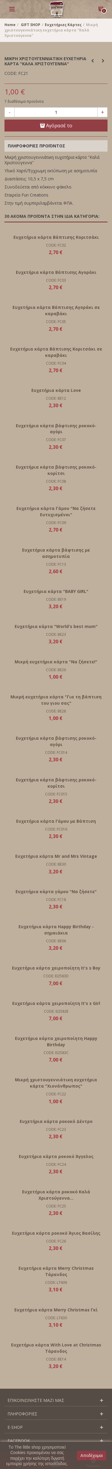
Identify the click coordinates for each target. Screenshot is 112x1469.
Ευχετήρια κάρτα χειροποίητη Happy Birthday (56, 1041)
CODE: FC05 (56, 321)
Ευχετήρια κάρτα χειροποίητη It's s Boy (56, 968)
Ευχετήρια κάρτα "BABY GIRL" (56, 591)
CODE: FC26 (56, 1241)
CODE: (10, 73)
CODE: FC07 (56, 439)
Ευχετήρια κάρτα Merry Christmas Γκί (56, 1310)
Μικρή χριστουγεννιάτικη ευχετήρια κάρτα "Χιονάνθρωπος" (56, 1083)
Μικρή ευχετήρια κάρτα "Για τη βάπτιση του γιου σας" (56, 700)
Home (10, 24)
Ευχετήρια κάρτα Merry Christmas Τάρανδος (56, 1271)
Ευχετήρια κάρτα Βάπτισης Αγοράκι (56, 272)
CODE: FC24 (56, 1164)
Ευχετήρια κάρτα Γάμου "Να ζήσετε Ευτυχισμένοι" (56, 511)
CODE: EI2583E (56, 1011)
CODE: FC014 (56, 752)
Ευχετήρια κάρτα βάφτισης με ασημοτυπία (56, 553)
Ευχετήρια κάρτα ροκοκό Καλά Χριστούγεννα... (56, 1195)
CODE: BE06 (56, 940)
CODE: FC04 (56, 363)
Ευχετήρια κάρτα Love (56, 390)
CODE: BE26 (56, 669)
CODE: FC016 (56, 829)
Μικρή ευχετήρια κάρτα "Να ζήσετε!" (56, 662)
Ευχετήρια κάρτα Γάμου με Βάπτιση (56, 821)
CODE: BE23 (56, 634)
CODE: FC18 (56, 899)
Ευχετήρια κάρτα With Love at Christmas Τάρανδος (56, 1348)
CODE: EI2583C (56, 1052)
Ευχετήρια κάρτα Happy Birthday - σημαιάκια (56, 930)
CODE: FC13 (56, 564)
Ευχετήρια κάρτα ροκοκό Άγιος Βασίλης (56, 1233)
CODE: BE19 (56, 599)
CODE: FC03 (56, 280)
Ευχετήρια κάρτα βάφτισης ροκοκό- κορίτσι (56, 470)
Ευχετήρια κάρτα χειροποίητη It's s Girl (56, 1003)
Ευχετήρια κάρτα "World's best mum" (56, 626)
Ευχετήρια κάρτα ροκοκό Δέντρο (56, 1121)
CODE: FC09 (56, 522)
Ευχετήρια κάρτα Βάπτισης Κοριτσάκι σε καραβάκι (56, 352)
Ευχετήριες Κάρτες (63, 24)
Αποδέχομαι (91, 1455)
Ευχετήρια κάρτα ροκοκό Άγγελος (56, 1156)
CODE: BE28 (56, 711)
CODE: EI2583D (56, 976)
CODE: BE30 (56, 864)
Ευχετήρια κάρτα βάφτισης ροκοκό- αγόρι (56, 429)
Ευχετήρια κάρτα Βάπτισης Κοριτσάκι (56, 237)
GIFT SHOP (30, 24)
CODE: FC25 (56, 1206)
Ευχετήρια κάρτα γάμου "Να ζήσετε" (56, 891)
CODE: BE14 (56, 1359)
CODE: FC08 (56, 481)
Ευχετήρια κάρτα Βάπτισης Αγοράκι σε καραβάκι (56, 310)
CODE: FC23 (56, 1129)
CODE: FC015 (56, 794)
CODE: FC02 (56, 245)
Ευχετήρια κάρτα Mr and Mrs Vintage (56, 856)
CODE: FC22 (56, 1094)
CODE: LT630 (56, 1317)
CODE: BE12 (56, 398)
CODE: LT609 (56, 1282)
